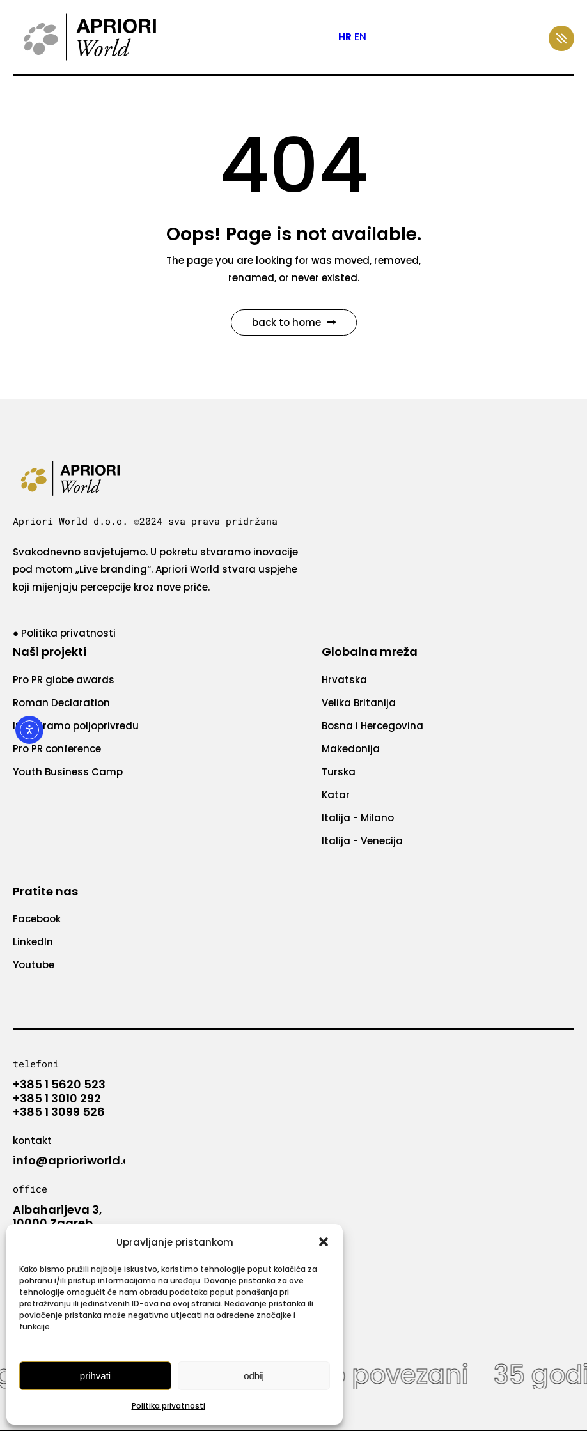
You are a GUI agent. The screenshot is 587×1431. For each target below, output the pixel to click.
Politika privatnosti (168, 1405)
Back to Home (294, 322)
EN (360, 36)
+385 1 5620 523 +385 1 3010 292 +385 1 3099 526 (59, 1098)
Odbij (254, 1375)
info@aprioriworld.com (81, 1160)
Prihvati (95, 1375)
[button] (323, 1241)
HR (345, 36)
